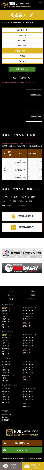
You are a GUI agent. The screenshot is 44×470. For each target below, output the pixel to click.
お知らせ (33, 291)
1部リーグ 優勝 (25, 201)
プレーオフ (22, 61)
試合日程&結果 (26, 215)
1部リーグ (22, 35)
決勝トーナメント (22, 50)
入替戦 (22, 56)
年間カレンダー (11, 295)
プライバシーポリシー (33, 299)
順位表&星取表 (26, 226)
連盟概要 (5, 417)
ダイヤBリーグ (28, 313)
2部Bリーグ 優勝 (9, 201)
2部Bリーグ (22, 45)
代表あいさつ (6, 414)
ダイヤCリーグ (28, 316)
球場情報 (33, 295)
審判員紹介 (5, 420)
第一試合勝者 (7, 205)
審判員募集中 (14, 466)
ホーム (11, 291)
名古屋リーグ (22, 30)
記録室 (11, 299)
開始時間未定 (36, 94)
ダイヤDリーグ (28, 319)
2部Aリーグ (22, 40)
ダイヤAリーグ (28, 311)
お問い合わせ (22, 450)
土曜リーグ (26, 326)
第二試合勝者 (20, 205)
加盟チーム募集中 (36, 466)
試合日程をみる (22, 69)
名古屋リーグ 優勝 (9, 197)
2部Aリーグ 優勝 (28, 197)
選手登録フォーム (22, 443)
